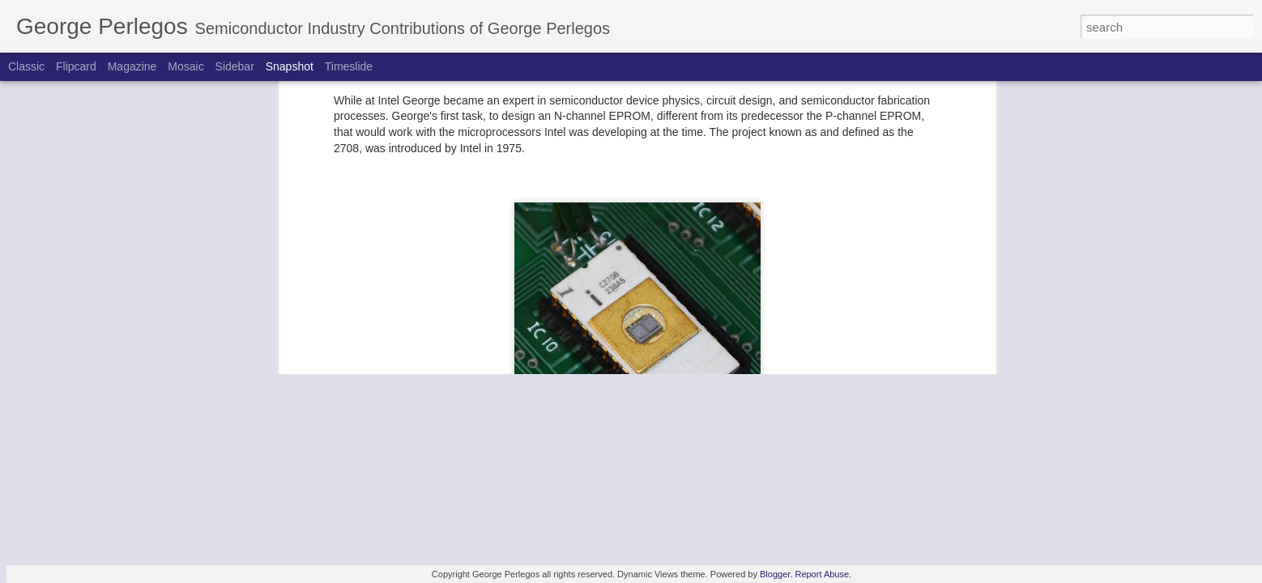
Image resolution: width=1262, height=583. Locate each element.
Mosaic (185, 66)
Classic (26, 66)
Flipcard (76, 66)
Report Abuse (822, 574)
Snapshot (289, 66)
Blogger (775, 574)
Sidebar (234, 66)
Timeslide (349, 66)
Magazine (132, 66)
